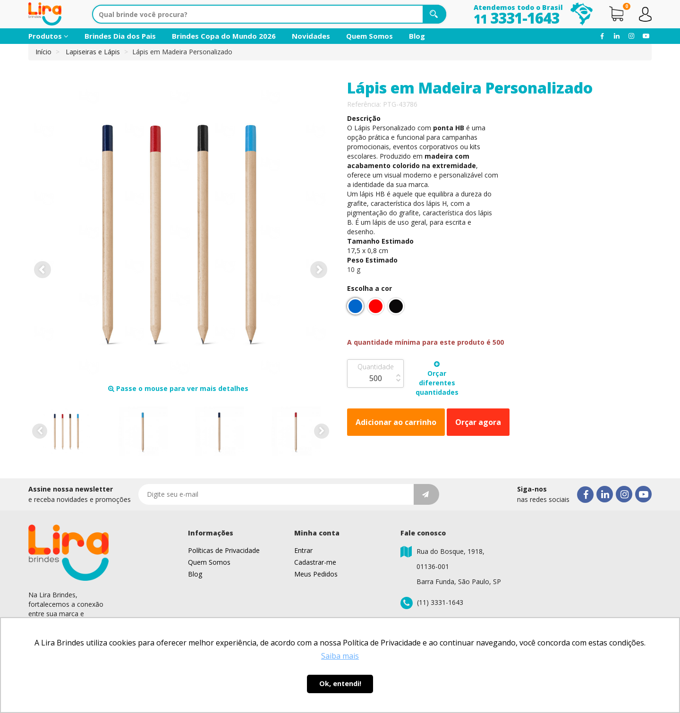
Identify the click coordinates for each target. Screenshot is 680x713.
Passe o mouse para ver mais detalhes (178, 388)
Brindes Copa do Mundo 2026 (224, 36)
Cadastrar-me (315, 562)
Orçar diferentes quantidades (437, 379)
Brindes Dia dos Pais (120, 36)
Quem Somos (369, 36)
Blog (417, 36)
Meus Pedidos (316, 573)
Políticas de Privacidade (224, 550)
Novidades (311, 36)
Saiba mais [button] (340, 656)
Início (43, 51)
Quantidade (375, 366)
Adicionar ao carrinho (396, 422)
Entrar (303, 550)
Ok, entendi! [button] (340, 683)
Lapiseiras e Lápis (93, 51)
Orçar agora (478, 422)
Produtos (48, 36)
